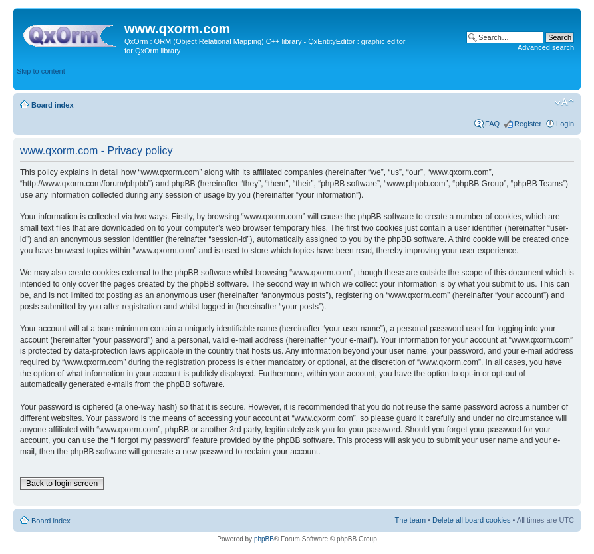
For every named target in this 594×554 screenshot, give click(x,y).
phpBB (264, 539)
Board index (52, 105)
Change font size (564, 102)
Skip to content (41, 71)
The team (410, 520)
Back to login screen (62, 483)
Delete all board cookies (471, 520)
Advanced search (546, 47)
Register (527, 124)
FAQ (492, 124)
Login (565, 124)
